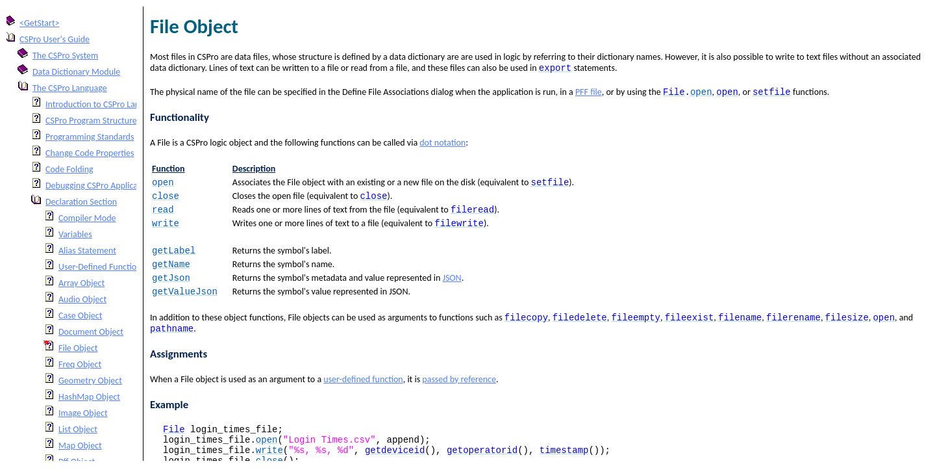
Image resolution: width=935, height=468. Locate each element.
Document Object (90, 331)
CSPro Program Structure (91, 120)
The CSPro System (65, 55)
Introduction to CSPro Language (103, 104)
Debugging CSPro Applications (100, 185)
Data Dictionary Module (76, 71)
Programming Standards (89, 136)
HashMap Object (89, 396)
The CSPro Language (69, 88)
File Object (78, 348)
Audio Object (82, 299)
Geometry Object (90, 380)
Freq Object (79, 364)
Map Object (80, 445)
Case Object (80, 315)
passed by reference (459, 394)
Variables (75, 234)
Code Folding (69, 169)
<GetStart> (39, 23)
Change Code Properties (89, 153)
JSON (451, 288)
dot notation (442, 145)
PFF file (588, 94)
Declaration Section (81, 201)
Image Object (83, 413)
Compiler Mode (87, 218)
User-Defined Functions (101, 266)
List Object (77, 429)
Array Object (81, 283)
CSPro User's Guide (54, 39)
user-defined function (363, 394)
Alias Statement (87, 250)
